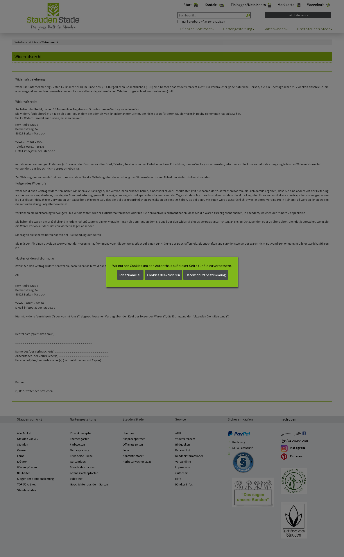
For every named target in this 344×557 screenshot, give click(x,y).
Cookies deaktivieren (163, 274)
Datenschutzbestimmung (205, 274)
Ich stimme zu (130, 274)
